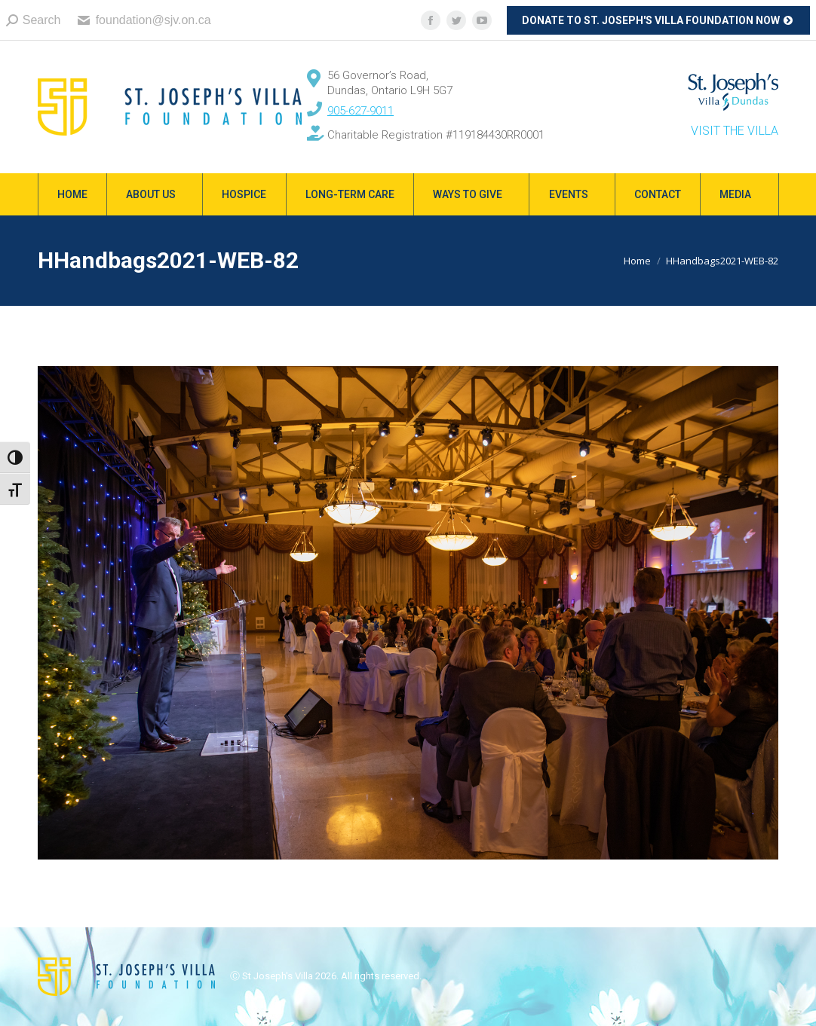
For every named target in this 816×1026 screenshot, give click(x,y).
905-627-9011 (360, 111)
